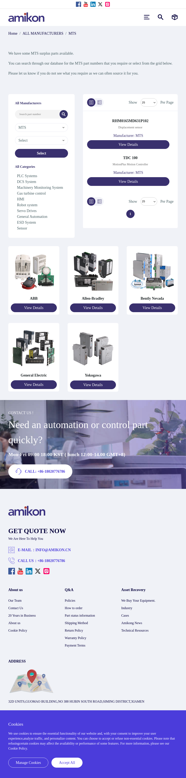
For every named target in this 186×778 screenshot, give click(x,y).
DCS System (26, 182)
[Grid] (99, 102)
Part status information (80, 615)
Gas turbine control (31, 193)
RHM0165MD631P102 (130, 121)
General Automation (32, 217)
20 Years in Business (22, 615)
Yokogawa (93, 375)
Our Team (15, 600)
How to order (73, 607)
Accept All (67, 763)
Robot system (27, 205)
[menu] (147, 17)
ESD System (26, 222)
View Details (128, 144)
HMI (20, 199)
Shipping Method (76, 622)
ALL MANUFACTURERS (43, 33)
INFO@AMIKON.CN (53, 549)
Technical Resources (135, 630)
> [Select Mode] (149, 201)
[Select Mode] (149, 102)
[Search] (64, 114)
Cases (125, 615)
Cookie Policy (17, 630)
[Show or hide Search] (160, 17)
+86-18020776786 (51, 560)
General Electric (34, 375)
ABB (34, 298)
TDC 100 (130, 158)
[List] (91, 102)
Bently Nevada (152, 298)
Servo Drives (26, 211)
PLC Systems (27, 176)
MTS (72, 33)
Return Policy (74, 630)
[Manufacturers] (175, 17)
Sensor (22, 228)
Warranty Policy (75, 637)
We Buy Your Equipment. (138, 600)
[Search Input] (37, 114)
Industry (126, 607)
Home (12, 33)
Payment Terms (75, 645)
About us (14, 622)
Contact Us (15, 607)
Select (41, 153)
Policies (70, 600)
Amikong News (131, 622)
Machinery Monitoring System (40, 187)
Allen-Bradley (93, 298)
